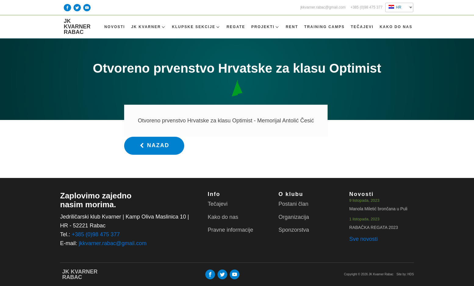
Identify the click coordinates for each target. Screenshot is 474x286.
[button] (154, 146)
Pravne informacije (230, 230)
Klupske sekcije (196, 27)
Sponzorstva (293, 230)
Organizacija (293, 217)
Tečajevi (362, 27)
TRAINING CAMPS (324, 27)
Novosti (114, 27)
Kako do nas (396, 27)
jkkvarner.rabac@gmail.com (323, 7)
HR (395, 7)
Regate (236, 27)
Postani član (293, 204)
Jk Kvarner (148, 27)
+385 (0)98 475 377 (366, 7)
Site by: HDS (405, 274)
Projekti (265, 27)
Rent (292, 27)
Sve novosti (363, 239)
